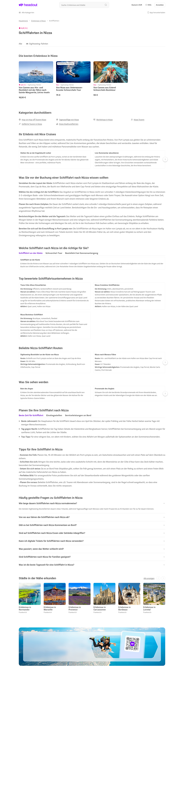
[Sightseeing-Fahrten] (38, 43)
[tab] (31, 254)
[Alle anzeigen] (149, 578)
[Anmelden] (159, 5)
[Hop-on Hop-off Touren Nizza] (32, 119)
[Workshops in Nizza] (103, 119)
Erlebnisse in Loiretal (149, 608)
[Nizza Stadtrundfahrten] (67, 124)
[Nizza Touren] (137, 119)
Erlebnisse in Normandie (25, 608)
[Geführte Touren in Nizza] (30, 124)
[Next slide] (165, 159)
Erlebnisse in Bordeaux (124, 608)
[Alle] (20, 43)
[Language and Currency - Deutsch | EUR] (137, 5)
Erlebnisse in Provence (75, 608)
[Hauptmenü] (23, 21)
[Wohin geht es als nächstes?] (84, 5)
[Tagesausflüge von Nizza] (67, 119)
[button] (148, 5)
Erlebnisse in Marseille (50, 608)
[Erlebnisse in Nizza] (38, 21)
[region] (92, 43)
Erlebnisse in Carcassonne (99, 608)
